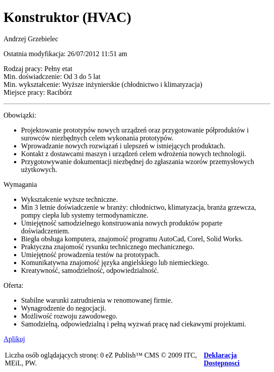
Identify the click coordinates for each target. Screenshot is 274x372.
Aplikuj (14, 339)
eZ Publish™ (124, 355)
